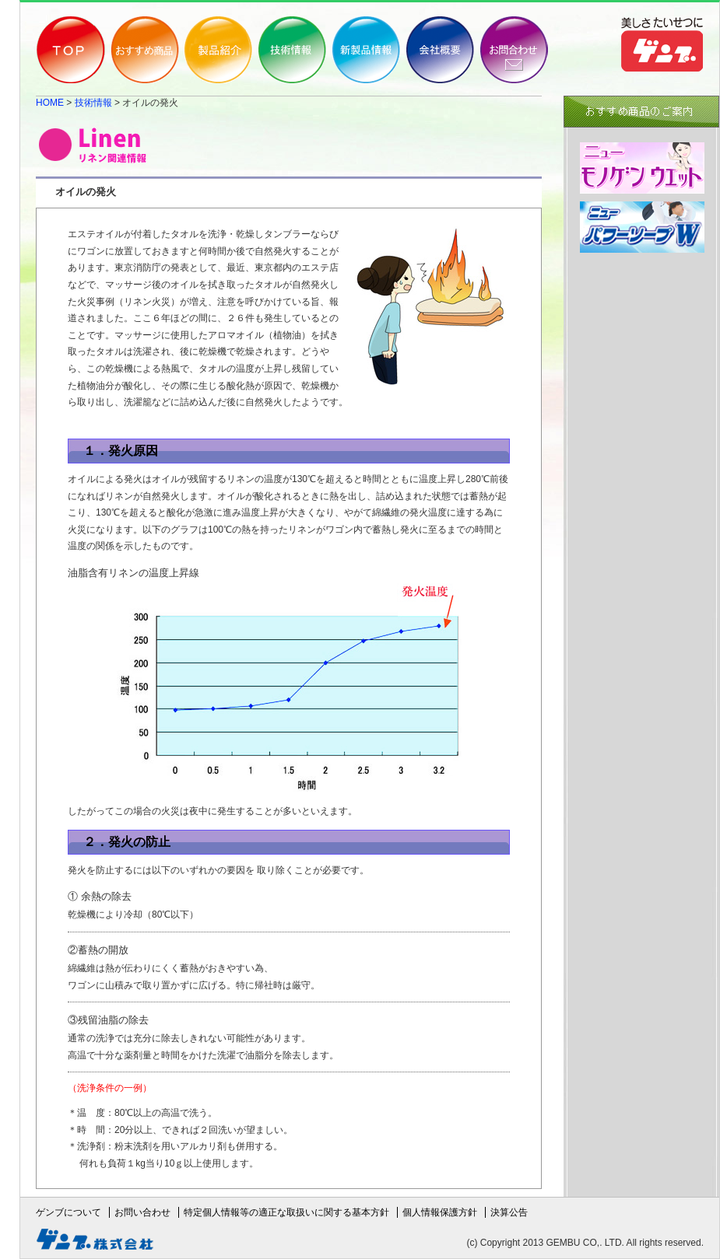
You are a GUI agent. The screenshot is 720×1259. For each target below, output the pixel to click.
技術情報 (93, 102)
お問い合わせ (142, 1212)
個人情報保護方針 (439, 1212)
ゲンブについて (68, 1212)
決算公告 (509, 1212)
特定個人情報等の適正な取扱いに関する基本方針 (286, 1212)
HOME (50, 102)
